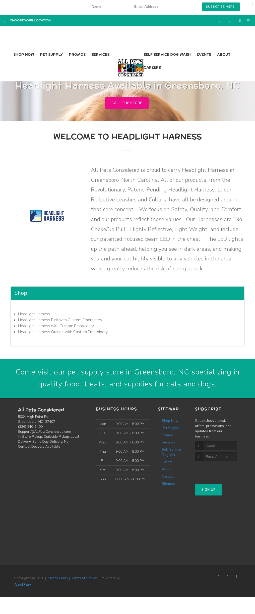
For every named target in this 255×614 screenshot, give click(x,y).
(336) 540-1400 (30, 426)
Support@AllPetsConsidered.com (44, 431)
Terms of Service (84, 578)
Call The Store (127, 103)
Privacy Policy (57, 578)
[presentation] (191, 7)
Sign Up (208, 490)
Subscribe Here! (221, 7)
